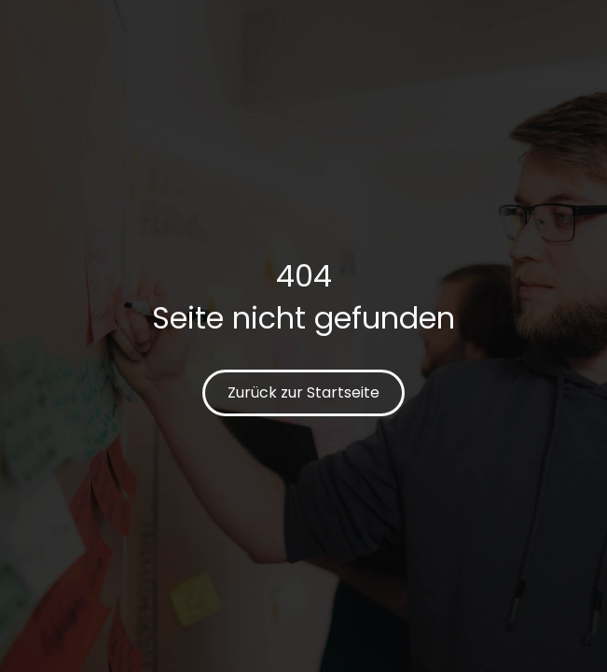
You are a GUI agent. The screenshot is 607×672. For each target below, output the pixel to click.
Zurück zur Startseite (303, 392)
